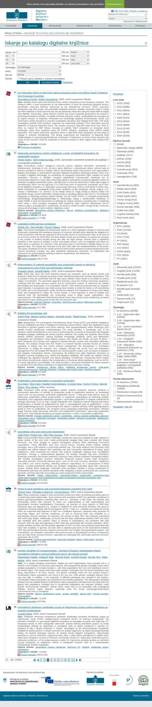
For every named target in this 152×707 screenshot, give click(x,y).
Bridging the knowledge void (32, 313)
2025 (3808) (122, 124)
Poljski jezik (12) (124, 302)
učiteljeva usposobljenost (86, 210)
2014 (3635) (122, 132)
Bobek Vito (23, 227)
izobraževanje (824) (126, 169)
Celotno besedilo (28, 218)
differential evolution (93, 302)
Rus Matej (23, 384)
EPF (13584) (122, 226)
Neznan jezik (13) (124, 298)
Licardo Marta (25, 613)
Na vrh (128, 406)
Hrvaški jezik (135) (125, 278)
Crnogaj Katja (74, 384)
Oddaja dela (85, 25)
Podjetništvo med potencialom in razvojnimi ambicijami (46, 380)
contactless (56, 302)
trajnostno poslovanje (86, 418)
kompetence (23, 649)
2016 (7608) (122, 103)
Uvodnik (11, 25)
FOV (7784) (121, 237)
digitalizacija (102, 418)
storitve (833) (122, 165)
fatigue (79, 539)
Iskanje (32, 25)
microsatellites (24, 596)
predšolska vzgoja (99, 647)
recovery (99, 539)
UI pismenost (35, 213)
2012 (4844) (122, 110)
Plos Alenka (32, 387)
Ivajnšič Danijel (78, 557)
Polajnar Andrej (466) (126, 203)
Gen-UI (69, 210)
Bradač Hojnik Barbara (54, 384)
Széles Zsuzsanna (48, 99)
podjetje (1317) (123, 155)
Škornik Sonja (62, 557)
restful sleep (88, 539)
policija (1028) (122, 158)
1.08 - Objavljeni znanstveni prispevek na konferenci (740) (128, 347)
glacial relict (85, 594)
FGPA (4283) (122, 251)
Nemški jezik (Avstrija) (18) (127, 290)
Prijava (140, 25)
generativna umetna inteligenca (50, 210)
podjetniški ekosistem (46, 418)
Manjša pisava (141, 21)
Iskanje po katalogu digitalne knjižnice (54, 33)
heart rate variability (66, 539)
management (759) (125, 176)
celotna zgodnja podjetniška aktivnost (91, 416)
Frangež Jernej (25, 271)
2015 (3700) (122, 128)
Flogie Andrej (24, 159)
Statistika (115, 25)
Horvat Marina (61, 492)
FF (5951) (120, 240)
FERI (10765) (122, 229)
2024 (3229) (122, 135)
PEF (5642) (121, 244)
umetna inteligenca (26, 420)
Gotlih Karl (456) (124, 210)
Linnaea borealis (100, 594)
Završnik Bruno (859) (126, 185)
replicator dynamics (48, 369)
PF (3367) (120, 258)
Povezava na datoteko (31, 147)
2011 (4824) (122, 114)
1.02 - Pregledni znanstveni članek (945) (128, 340)
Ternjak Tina (94, 557)
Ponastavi (67, 82)
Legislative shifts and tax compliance (37, 224)
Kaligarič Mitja (46, 557)
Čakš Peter (23, 435)
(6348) (119, 144)
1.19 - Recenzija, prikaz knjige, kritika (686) (128, 355)
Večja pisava (128, 21)
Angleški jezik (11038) (127, 270)
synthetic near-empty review (70, 369)
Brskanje (55, 25)
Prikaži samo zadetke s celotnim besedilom (42, 78)
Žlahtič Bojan (79, 316)
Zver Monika (36, 227)
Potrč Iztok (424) (124, 217)
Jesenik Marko (42, 271)
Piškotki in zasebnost (138, 11)
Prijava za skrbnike (141, 696)
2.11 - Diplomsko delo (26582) (127, 315)
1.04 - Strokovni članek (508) (127, 372)
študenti (85, 647)
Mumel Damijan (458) (126, 206)
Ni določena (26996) (126, 310)
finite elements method (72, 302)
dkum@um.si (42, 696)
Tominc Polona (90, 384)
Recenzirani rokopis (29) (128, 392)
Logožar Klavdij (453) (126, 214)
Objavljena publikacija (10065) (127, 387)
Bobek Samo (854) (125, 188)
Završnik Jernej (64, 316)
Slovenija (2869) (124, 151)
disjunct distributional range (48, 594)
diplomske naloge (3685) (128, 147)
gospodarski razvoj (26, 418)
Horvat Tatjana (52, 227)
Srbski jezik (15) (124, 295)
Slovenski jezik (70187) (127, 267)
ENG (126, 11)
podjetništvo (66, 416)
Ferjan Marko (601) (125, 196)
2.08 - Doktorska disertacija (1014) (124, 334)
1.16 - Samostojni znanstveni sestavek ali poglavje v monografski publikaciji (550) (127, 363)
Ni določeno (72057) (126, 382)
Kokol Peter (24, 316)
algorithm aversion (92, 369)
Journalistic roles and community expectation (41, 431)
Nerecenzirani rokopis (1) (128, 401)
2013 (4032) (122, 121)
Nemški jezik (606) (125, 274)
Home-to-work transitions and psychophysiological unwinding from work (55, 488)
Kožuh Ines (36, 435)
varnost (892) (122, 162)
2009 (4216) (122, 117)
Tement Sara (24, 492)
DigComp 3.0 (73, 647)
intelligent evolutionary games (81, 367)
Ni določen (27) (123, 285)
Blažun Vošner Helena (42, 316)
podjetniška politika (66, 418)
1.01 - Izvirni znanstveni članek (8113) (128, 327)
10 (73, 660)
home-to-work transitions (45, 539)
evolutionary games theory (50, 367)
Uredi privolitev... (114, 4)
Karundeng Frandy (27, 99)
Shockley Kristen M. (42, 492)
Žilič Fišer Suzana (53, 435)
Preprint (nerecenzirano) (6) (128, 397)
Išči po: (9, 75)
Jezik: (8, 71)
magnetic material (42, 302)
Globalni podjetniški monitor (47, 416)
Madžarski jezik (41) (126, 281)
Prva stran (13, 33)
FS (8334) (120, 233)
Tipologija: (10, 67)
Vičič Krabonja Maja (43, 159)
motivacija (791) (124, 173)
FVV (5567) (121, 247)
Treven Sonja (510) (125, 199)
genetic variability (70, 594)
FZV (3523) (121, 255)
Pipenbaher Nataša (28, 557)
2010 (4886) (122, 106)
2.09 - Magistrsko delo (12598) (127, 321)
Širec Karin (35, 384)
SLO (121, 11)
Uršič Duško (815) (125, 192)
